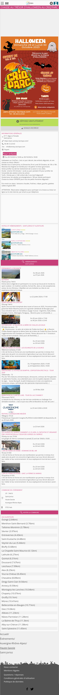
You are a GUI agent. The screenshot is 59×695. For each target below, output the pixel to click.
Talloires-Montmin (11, 527)
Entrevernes (8, 535)
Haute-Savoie (10, 500)
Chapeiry (6, 593)
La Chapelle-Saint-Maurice (15, 550)
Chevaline (6, 577)
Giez (4, 609)
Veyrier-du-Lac (9, 542)
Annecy (5, 585)
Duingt (5, 519)
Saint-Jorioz (9, 496)
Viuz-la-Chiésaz (9, 573)
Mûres (5, 601)
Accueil (4, 634)
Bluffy (4, 546)
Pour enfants (10, 153)
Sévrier (5, 531)
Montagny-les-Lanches (13, 589)
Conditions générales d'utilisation (19, 678)
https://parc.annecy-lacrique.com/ (16, 141)
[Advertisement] (29, 22)
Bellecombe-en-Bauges (13, 605)
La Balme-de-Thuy (11, 620)
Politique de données (13, 681)
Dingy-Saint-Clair (10, 581)
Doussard (6, 562)
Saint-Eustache (9, 539)
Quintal (5, 558)
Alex (4, 570)
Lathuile (6, 554)
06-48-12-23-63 (9, 144)
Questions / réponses (14, 674)
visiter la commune (29, 512)
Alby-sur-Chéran (10, 624)
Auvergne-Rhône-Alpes (13, 503)
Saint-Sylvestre (9, 628)
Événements (7, 638)
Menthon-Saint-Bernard (13, 523)
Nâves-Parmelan (10, 616)
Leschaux (6, 566)
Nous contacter (11, 667)
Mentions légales (11, 670)
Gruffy (5, 597)
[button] (29, 122)
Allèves (5, 612)
